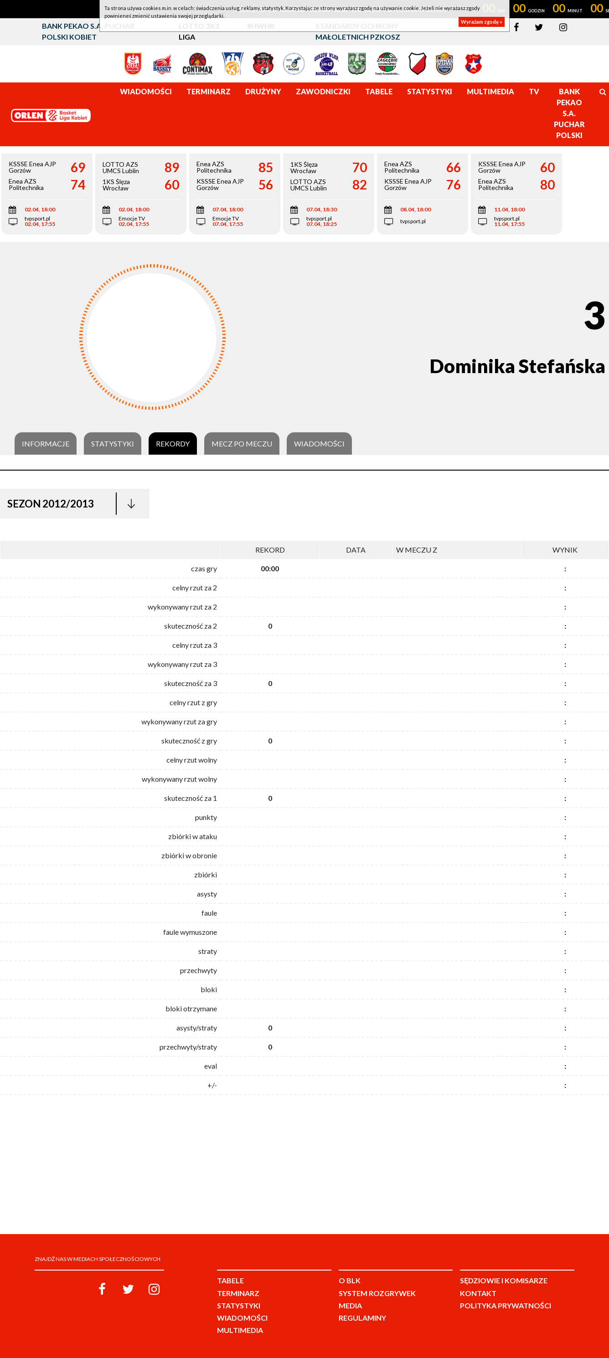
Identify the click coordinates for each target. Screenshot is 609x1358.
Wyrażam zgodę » (481, 22)
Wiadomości (319, 444)
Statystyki (112, 444)
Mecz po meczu (242, 444)
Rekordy (173, 444)
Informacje (45, 444)
